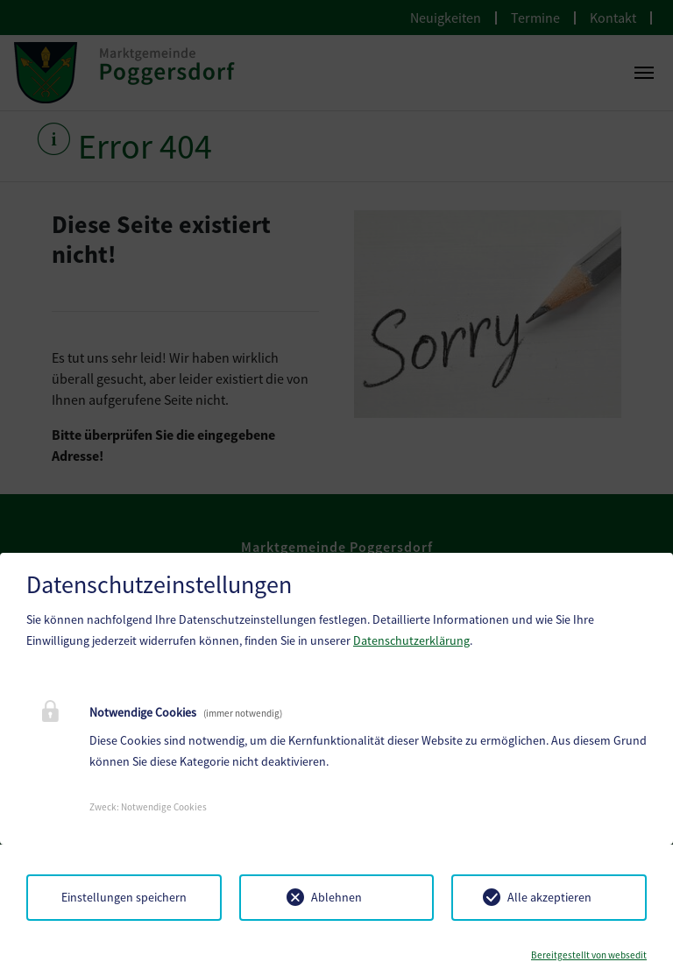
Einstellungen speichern (124, 897)
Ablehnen (336, 897)
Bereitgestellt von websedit (589, 955)
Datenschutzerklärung (411, 640)
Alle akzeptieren (549, 897)
